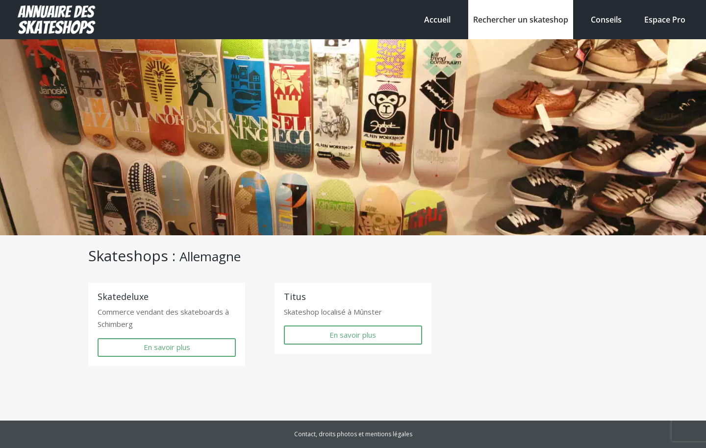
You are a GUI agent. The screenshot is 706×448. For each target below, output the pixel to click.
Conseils (606, 19)
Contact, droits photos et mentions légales (353, 434)
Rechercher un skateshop (520, 19)
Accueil (437, 19)
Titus (295, 296)
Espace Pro (664, 19)
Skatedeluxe (123, 296)
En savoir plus (167, 347)
